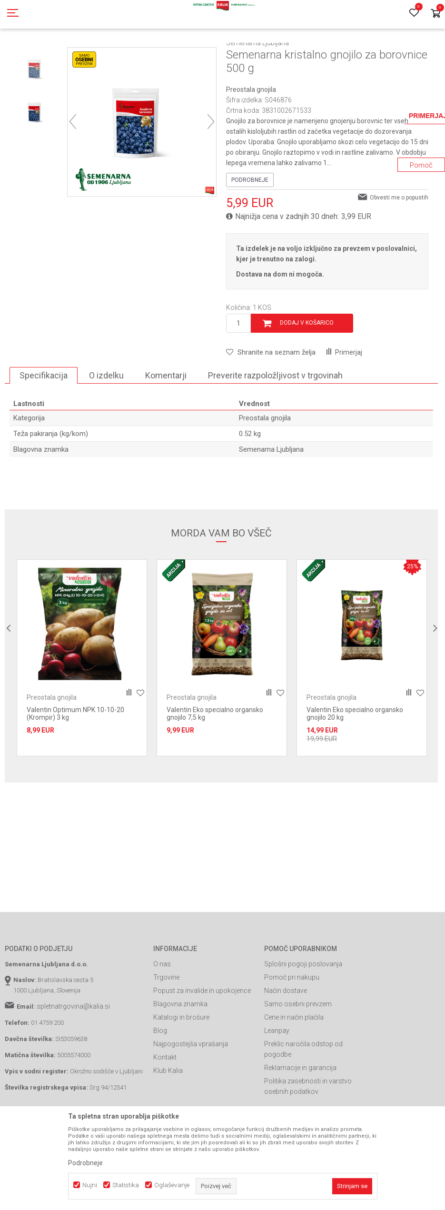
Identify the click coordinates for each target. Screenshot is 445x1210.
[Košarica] (435, 14)
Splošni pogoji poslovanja (303, 1007)
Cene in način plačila (294, 1060)
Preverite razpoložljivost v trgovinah (275, 418)
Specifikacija (44, 418)
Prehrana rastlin (137, 53)
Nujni (89, 1185)
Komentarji (166, 418)
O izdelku (106, 418)
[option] (36, 111)
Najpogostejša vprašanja (190, 1087)
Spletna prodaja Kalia (32, 53)
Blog (160, 1073)
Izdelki (75, 53)
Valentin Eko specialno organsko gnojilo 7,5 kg (215, 756)
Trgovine (166, 1020)
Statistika (125, 1185)
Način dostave (285, 1033)
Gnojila (100, 53)
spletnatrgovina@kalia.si (73, 1049)
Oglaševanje (171, 1185)
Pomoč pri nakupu (291, 1020)
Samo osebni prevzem (298, 1047)
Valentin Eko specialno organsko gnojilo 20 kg (355, 756)
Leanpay (276, 1073)
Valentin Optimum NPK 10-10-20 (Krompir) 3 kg (75, 756)
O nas (162, 1007)
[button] (271, 395)
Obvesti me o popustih (399, 240)
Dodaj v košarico (307, 365)
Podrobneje (249, 222)
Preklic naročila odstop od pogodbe (303, 1092)
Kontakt (165, 1100)
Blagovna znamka (180, 1047)
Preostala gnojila (212, 53)
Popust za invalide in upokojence (202, 1033)
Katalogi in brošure (181, 1060)
